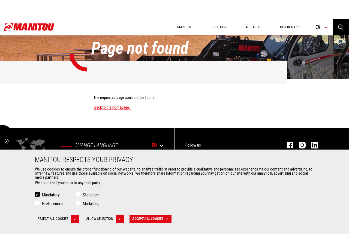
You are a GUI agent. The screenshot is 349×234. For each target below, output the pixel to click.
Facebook (287, 145)
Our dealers (290, 27)
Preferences (52, 203)
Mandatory (51, 194)
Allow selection (105, 219)
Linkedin (312, 145)
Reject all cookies (58, 219)
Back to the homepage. (112, 107)
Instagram (299, 145)
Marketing (91, 203)
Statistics (91, 194)
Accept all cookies (152, 219)
